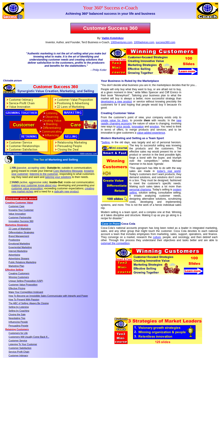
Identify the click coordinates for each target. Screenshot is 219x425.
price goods (123, 126)
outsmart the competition (115, 243)
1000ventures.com (121, 42)
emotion (154, 126)
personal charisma (140, 189)
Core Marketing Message (68, 170)
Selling (106, 142)
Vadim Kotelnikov (113, 38)
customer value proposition (27, 188)
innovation (138, 126)
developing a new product (116, 101)
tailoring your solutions (58, 177)
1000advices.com (144, 42)
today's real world (168, 171)
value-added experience (151, 132)
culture (157, 237)
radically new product (66, 191)
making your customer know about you (33, 185)
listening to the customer (44, 174)
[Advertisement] (199, 158)
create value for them (114, 120)
